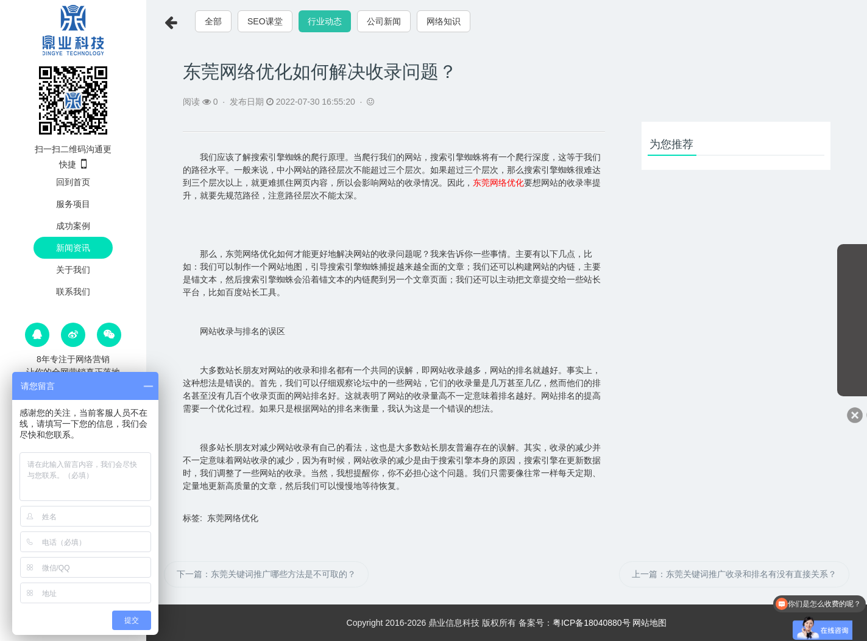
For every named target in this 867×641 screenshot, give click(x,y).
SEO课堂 (265, 21)
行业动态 (325, 21)
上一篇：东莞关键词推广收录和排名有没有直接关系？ (734, 574)
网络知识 (443, 21)
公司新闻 (384, 21)
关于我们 (73, 270)
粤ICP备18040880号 (592, 623)
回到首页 (73, 182)
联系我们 (73, 291)
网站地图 (649, 623)
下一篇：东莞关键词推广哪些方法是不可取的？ (266, 574)
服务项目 (73, 204)
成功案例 (73, 226)
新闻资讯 (73, 248)
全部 (213, 21)
